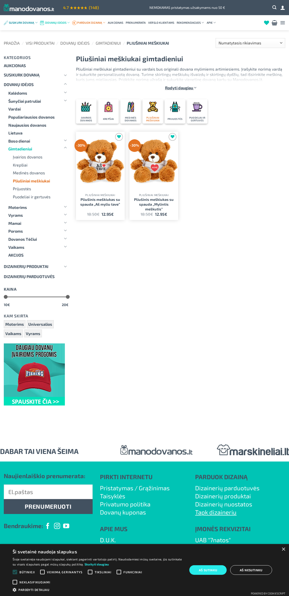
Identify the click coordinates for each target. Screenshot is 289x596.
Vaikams (16, 247)
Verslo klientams (161, 22)
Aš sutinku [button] (208, 570)
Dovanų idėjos (57, 22)
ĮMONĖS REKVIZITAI (223, 528)
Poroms (15, 231)
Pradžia (12, 43)
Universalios (40, 324)
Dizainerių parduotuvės (227, 488)
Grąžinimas (154, 488)
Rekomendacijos (190, 22)
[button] (274, 7)
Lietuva (15, 132)
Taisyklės (112, 496)
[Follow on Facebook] (48, 526)
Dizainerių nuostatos (223, 504)
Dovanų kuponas (123, 512)
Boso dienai (19, 141)
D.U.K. (108, 540)
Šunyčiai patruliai (24, 101)
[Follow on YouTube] (66, 526)
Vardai (14, 108)
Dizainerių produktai (26, 266)
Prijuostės (22, 188)
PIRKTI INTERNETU (126, 476)
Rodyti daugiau (180, 87)
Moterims (17, 207)
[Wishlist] (266, 22)
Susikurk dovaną (23, 22)
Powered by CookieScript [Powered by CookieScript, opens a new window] (268, 593)
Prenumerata (136, 22)
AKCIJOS (15, 255)
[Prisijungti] (282, 7)
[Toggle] (65, 75)
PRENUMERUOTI (48, 506)
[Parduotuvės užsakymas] (250, 43)
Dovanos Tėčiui (22, 239)
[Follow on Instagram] (57, 526)
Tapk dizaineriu (216, 512)
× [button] (283, 549)
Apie (211, 22)
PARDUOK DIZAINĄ (221, 476)
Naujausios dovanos (27, 125)
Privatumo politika (125, 504)
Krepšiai (20, 164)
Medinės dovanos (29, 172)
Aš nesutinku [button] (251, 570)
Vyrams (15, 215)
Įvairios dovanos (27, 156)
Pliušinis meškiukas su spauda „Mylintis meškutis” (154, 204)
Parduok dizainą (91, 22)
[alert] (144, 570)
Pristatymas (116, 488)
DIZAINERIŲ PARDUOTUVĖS (29, 276)
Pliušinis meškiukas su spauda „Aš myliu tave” (100, 201)
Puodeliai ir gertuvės (31, 196)
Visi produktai (40, 43)
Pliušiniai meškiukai (31, 180)
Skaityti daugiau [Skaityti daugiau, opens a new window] (97, 564)
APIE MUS (113, 528)
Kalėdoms (17, 93)
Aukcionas (115, 22)
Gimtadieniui (108, 43)
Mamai (14, 223)
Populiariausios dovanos (31, 117)
